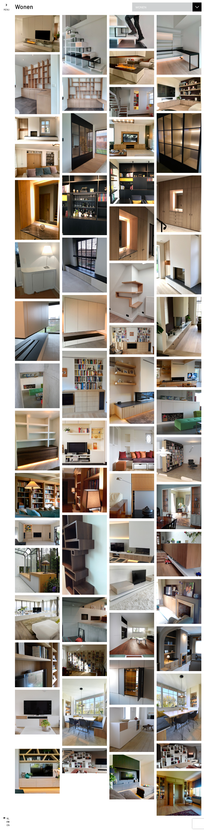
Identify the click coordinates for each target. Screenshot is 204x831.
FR (8, 821)
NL (8, 818)
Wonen (141, 7)
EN (8, 825)
